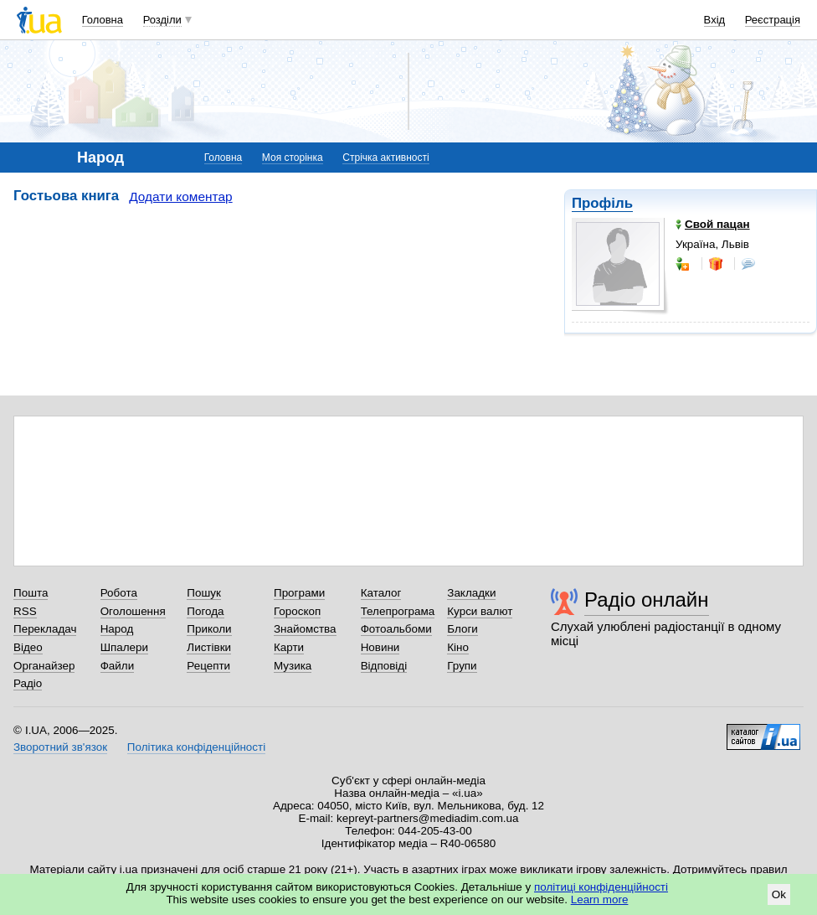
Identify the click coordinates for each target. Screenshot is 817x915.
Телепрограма (398, 611)
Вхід (715, 19)
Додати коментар (180, 196)
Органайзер (44, 665)
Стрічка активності (385, 157)
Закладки (471, 593)
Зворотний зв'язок (60, 747)
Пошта (30, 593)
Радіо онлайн (646, 599)
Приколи (209, 629)
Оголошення (133, 611)
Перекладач (44, 629)
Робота (118, 593)
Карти (289, 647)
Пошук (204, 593)
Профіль (602, 203)
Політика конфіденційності (196, 747)
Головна (102, 19)
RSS (25, 611)
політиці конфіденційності (601, 887)
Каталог (381, 593)
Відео (28, 647)
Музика (292, 665)
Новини (380, 647)
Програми (299, 593)
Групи (461, 665)
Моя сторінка (292, 157)
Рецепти (208, 665)
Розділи (162, 19)
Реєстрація (772, 19)
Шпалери (124, 647)
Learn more (600, 899)
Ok (779, 894)
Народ (117, 629)
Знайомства (305, 629)
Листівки (209, 647)
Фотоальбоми (396, 629)
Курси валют (479, 611)
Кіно (458, 647)
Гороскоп (297, 611)
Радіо (27, 683)
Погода (205, 611)
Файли (117, 665)
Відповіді (384, 665)
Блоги (462, 629)
